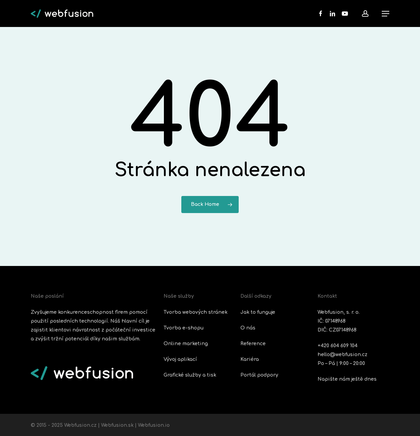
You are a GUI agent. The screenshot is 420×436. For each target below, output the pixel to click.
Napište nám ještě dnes (347, 379)
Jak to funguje (257, 312)
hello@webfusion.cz (342, 354)
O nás (247, 327)
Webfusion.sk (117, 425)
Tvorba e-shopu (184, 327)
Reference (253, 343)
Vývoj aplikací (180, 359)
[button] (385, 13)
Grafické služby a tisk (190, 375)
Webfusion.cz (80, 425)
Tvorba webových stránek (195, 312)
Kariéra (249, 359)
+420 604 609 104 (338, 345)
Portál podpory (259, 375)
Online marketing (186, 343)
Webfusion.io (154, 425)
